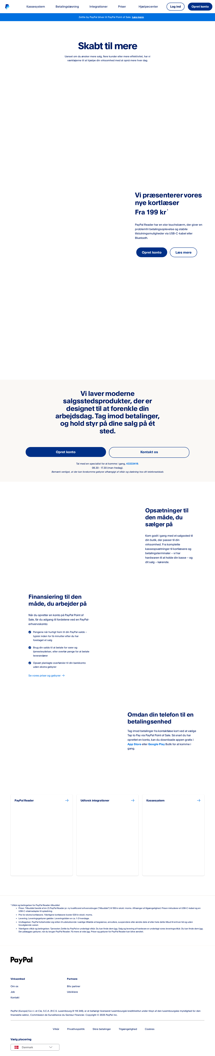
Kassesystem (35, 6)
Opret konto (200, 6)
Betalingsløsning (67, 6)
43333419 (132, 462)
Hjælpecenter (148, 6)
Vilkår (56, 1026)
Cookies (149, 1026)
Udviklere (72, 989)
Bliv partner (73, 983)
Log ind (175, 6)
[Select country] (35, 1044)
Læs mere (138, 17)
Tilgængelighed (128, 1026)
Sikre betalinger (102, 1026)
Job (13, 989)
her (115, 926)
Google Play (156, 743)
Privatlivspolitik (76, 1026)
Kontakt (15, 995)
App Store (134, 743)
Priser (122, 6)
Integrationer (98, 6)
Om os (14, 983)
